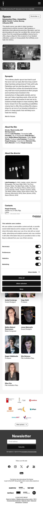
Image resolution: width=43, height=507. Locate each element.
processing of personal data (28, 451)
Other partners (20, 424)
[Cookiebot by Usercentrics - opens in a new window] (32, 216)
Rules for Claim (26, 500)
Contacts (25, 502)
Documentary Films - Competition (14, 19)
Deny (21, 289)
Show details (32, 272)
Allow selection (21, 283)
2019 (4, 21)
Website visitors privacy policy (24, 499)
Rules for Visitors (10, 499)
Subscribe (21, 447)
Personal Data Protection (14, 500)
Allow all (21, 278)
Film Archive (33, 16)
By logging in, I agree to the (21, 451)
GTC (35, 499)
